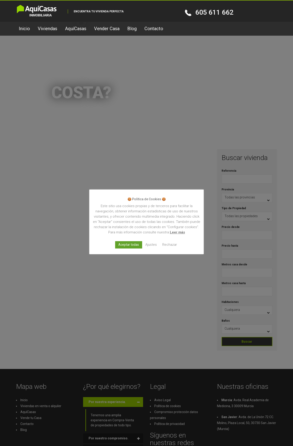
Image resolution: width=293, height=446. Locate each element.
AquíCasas (75, 28)
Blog (132, 28)
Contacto (153, 28)
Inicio (24, 28)
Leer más (177, 232)
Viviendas (47, 28)
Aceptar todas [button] (128, 244)
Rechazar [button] (169, 245)
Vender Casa (106, 28)
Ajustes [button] (151, 245)
